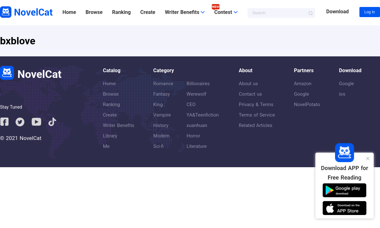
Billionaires (198, 83)
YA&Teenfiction (202, 115)
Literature (197, 146)
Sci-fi (158, 146)
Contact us (250, 94)
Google (301, 94)
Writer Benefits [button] (185, 12)
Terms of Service (257, 115)
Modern (161, 136)
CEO (191, 104)
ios (342, 94)
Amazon (302, 83)
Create (147, 12)
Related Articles (255, 125)
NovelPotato (307, 104)
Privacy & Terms (256, 104)
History (160, 125)
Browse (94, 12)
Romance (163, 83)
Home (69, 12)
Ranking (121, 12)
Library (110, 136)
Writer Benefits (118, 125)
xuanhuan (197, 125)
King (158, 104)
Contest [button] (226, 12)
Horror (193, 136)
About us (248, 83)
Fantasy (161, 94)
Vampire (162, 115)
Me (106, 146)
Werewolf (196, 94)
